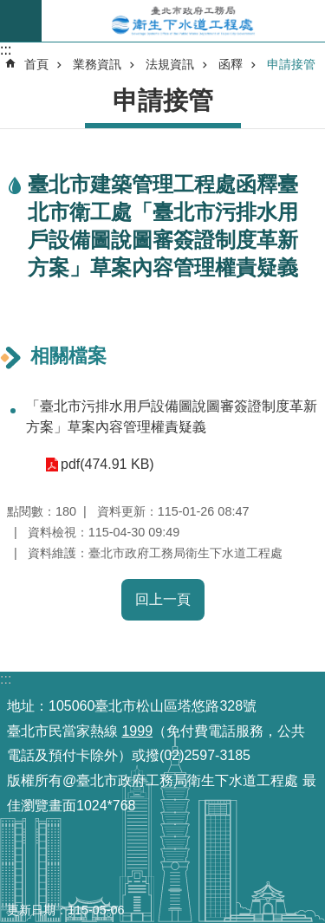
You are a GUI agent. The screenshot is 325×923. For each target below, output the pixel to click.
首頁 (36, 64)
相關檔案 (68, 356)
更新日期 (31, 910)
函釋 (230, 64)
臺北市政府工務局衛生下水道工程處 (183, 21)
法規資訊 (170, 64)
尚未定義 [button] (21, 21)
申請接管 (291, 64)
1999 (137, 731)
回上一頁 (163, 599)
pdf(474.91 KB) (107, 464)
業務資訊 (97, 64)
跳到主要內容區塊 (9, 9)
